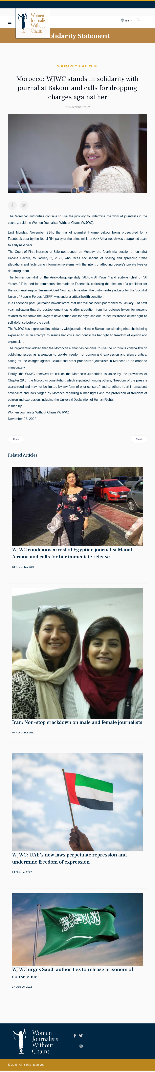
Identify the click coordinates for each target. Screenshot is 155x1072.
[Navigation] (10, 22)
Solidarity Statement (77, 66)
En (126, 20)
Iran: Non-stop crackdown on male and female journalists (77, 723)
